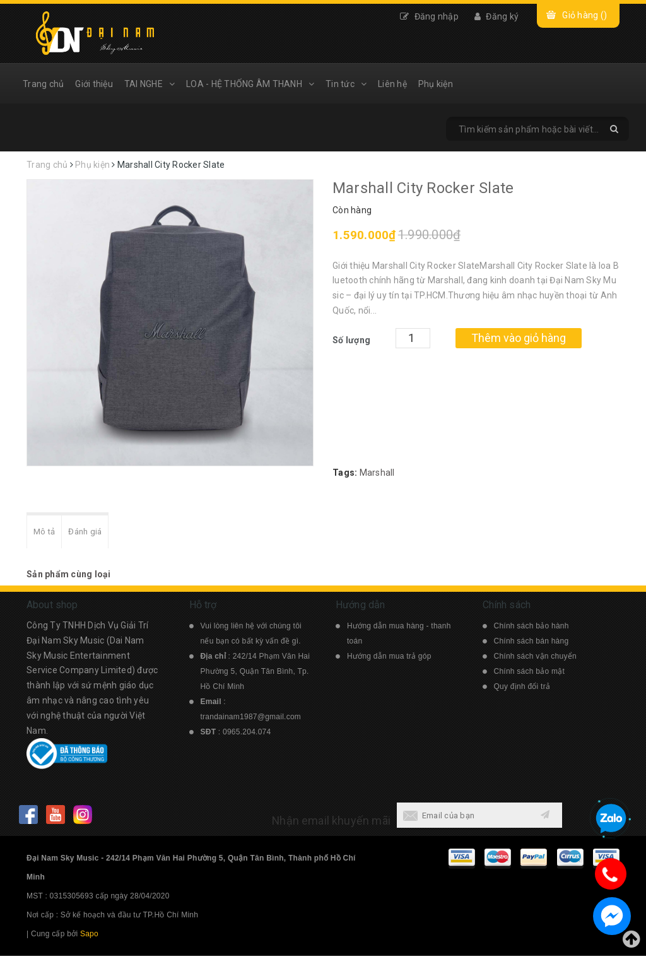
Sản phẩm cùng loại (68, 577)
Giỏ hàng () (584, 15)
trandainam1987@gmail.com (251, 719)
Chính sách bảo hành (531, 629)
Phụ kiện (435, 84)
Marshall (377, 473)
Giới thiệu (94, 84)
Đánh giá (92, 533)
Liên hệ (392, 84)
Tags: (346, 473)
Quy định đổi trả (522, 689)
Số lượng (351, 340)
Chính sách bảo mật (529, 674)
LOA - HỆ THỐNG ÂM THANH (250, 84)
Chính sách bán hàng (531, 644)
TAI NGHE (149, 84)
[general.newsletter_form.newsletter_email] (463, 818)
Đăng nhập (429, 16)
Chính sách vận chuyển (535, 659)
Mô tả (46, 533)
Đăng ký (496, 16)
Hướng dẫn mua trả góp (389, 659)
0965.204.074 (247, 735)
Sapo (89, 937)
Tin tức (346, 84)
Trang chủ (43, 84)
